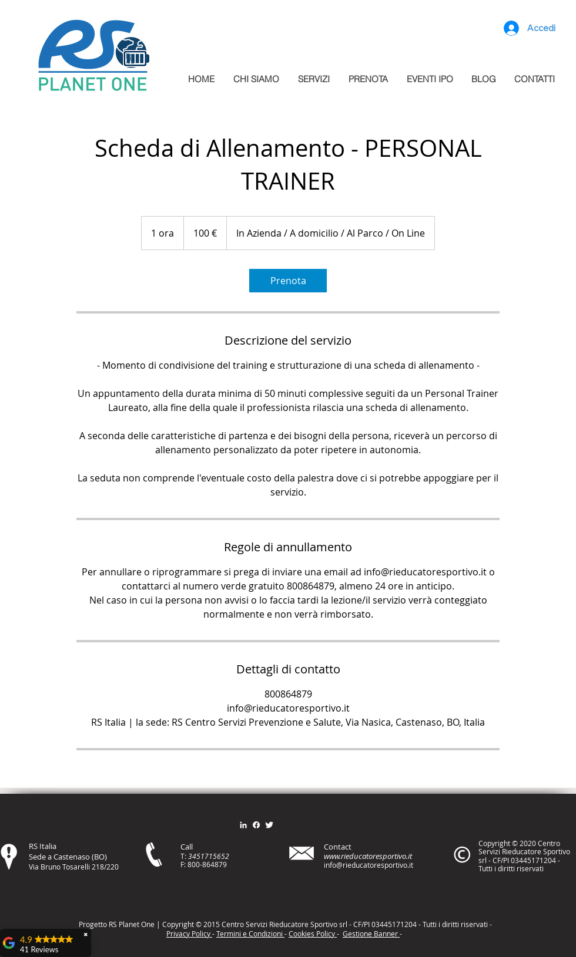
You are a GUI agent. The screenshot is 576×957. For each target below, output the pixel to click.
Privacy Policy (189, 933)
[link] (288, 280)
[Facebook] (256, 825)
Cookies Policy (313, 933)
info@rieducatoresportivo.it (368, 865)
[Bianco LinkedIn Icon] (243, 825)
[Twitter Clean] (269, 825)
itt (454, 924)
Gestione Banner (371, 933)
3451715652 (208, 856)
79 (223, 864)
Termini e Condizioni (250, 933)
